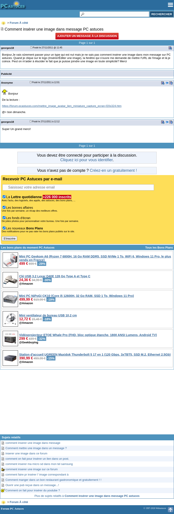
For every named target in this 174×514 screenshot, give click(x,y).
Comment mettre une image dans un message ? (36, 448)
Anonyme (7, 82)
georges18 (7, 47)
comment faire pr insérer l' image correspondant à (36, 474)
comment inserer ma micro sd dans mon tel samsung (39, 464)
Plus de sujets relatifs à (87, 496)
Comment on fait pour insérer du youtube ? (32, 490)
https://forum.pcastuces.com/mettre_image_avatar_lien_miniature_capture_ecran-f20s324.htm (61, 106)
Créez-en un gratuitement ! (113, 170)
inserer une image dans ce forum (26, 453)
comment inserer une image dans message (32, 442)
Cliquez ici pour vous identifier (86, 160)
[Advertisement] (87, 403)
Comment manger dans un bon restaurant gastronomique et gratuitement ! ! (53, 479)
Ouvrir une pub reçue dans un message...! (32, 485)
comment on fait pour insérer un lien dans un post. (37, 458)
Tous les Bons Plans (159, 247)
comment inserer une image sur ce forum (31, 469)
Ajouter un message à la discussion (87, 36)
